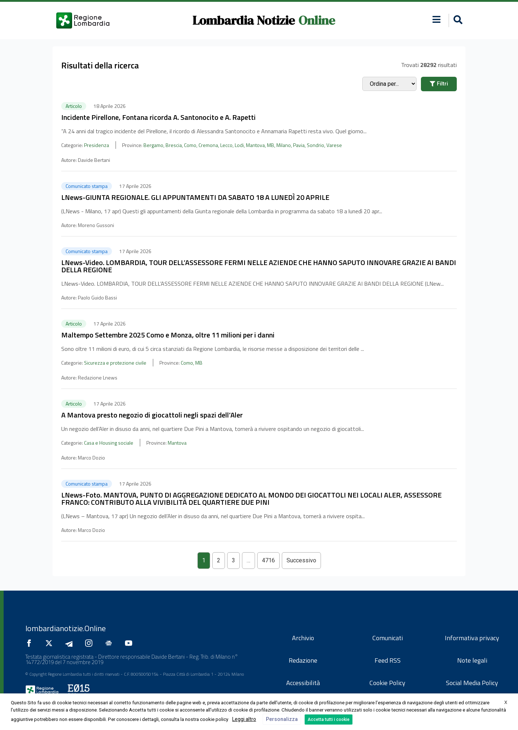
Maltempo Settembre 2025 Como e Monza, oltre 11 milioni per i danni (168, 334)
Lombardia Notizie (243, 20)
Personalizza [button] (282, 719)
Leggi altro (244, 719)
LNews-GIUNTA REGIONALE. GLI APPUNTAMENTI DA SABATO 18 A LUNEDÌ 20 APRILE (195, 197)
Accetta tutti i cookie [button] (329, 719)
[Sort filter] (389, 84)
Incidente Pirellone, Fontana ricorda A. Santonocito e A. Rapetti (158, 117)
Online (316, 20)
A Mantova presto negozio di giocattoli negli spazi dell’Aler (152, 414)
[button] (456, 20)
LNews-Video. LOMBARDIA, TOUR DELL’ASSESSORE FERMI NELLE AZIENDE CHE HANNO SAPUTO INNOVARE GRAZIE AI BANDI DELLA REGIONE (258, 266)
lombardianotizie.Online (65, 628)
